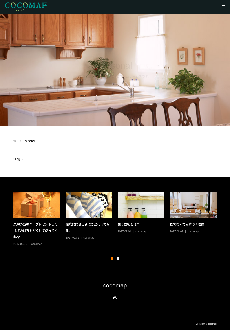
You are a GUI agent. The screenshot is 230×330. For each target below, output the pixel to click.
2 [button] (118, 258)
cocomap (36, 244)
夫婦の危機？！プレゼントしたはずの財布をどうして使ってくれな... (35, 230)
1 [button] (112, 258)
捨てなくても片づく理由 (187, 224)
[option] (117, 219)
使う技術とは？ (129, 224)
